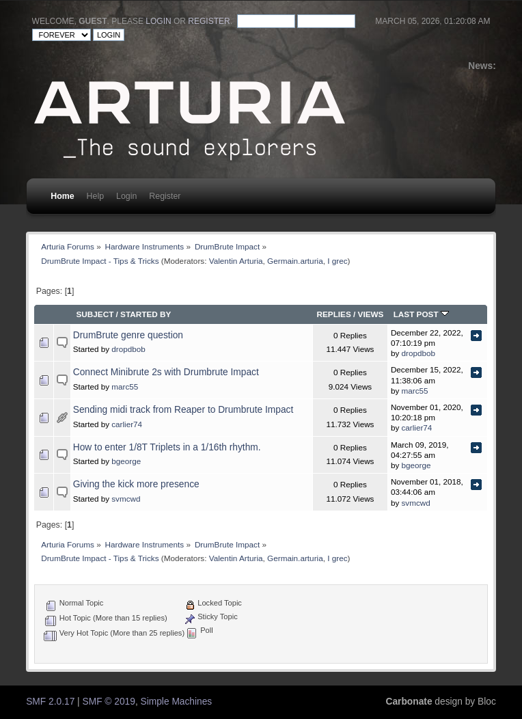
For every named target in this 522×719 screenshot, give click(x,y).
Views (371, 314)
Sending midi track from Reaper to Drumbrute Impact (183, 410)
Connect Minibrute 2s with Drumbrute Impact (166, 372)
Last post (421, 314)
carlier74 (126, 424)
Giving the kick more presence (136, 484)
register (209, 21)
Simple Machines (176, 701)
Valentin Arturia (236, 260)
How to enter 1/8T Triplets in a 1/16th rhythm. (167, 447)
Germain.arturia (295, 260)
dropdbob (128, 348)
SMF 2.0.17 (50, 701)
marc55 (124, 386)
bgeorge (126, 461)
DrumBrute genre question (128, 335)
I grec (337, 260)
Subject (94, 314)
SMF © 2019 (109, 701)
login (158, 21)
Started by (145, 314)
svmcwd (125, 498)
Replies (333, 314)
